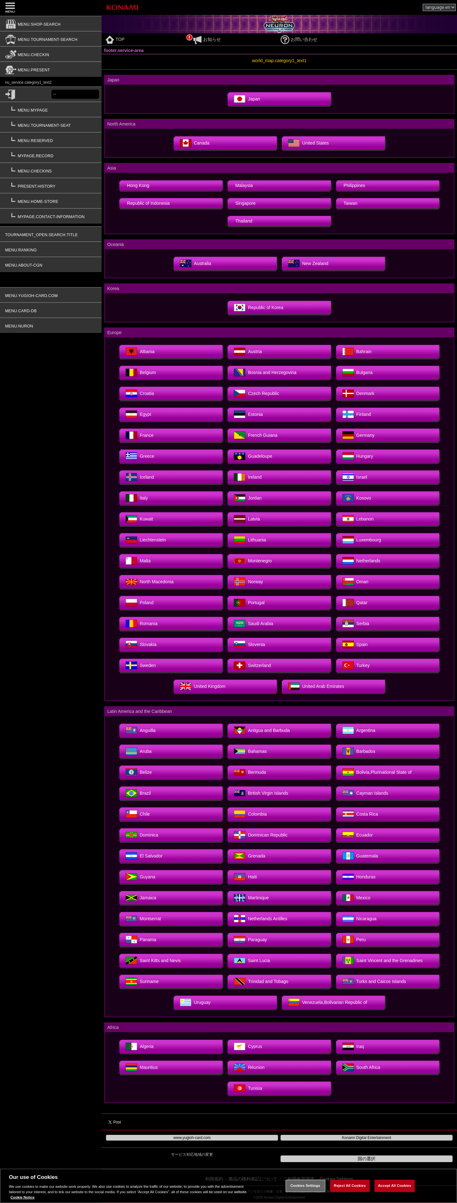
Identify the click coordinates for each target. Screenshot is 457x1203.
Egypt (138, 414)
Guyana (140, 877)
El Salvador (144, 856)
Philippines (354, 185)
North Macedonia (150, 582)
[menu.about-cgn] (51, 264)
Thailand (243, 220)
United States (308, 143)
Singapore (245, 203)
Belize (139, 772)
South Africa (361, 1067)
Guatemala (360, 856)
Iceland (140, 477)
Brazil (138, 793)
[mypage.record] (51, 155)
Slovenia (249, 644)
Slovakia (141, 644)
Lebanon (358, 519)
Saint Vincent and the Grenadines (382, 960)
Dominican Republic (261, 835)
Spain (355, 644)
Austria (248, 351)
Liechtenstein (146, 540)
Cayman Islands (365, 793)
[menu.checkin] (51, 54)
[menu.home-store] (51, 200)
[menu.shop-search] (51, 23)
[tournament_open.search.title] (51, 234)
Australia (195, 263)
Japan (247, 99)
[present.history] (51, 185)
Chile (138, 814)
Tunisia (248, 1088)
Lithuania (250, 540)
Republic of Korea (258, 307)
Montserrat (143, 919)
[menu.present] (51, 69)
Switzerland (252, 665)
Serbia (355, 623)
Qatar (355, 602)
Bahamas (250, 751)
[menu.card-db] (51, 310)
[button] (51, 175)
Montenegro (253, 561)
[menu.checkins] (51, 170)
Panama (141, 939)
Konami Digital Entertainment (366, 1137)
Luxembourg (361, 540)
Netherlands (361, 561)
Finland (356, 414)
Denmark (358, 393)
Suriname (142, 981)
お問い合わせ (299, 39)
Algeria (140, 1046)
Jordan (248, 498)
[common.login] (25, 94)
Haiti (245, 877)
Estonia (248, 414)
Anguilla (141, 730)
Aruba (138, 751)
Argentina (358, 730)
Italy (137, 498)
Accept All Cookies (394, 1185)
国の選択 (366, 1158)
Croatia (140, 393)
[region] (228, 1185)
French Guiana (255, 435)
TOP (115, 39)
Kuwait (139, 519)
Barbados (358, 751)
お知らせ (207, 39)
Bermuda (250, 772)
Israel (354, 477)
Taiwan (351, 203)
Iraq (353, 1046)
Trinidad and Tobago (261, 981)
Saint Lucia (252, 960)
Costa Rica (360, 814)
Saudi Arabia (253, 623)
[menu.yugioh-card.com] (51, 294)
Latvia (247, 519)
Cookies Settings (305, 1185)
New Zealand (308, 263)
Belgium (141, 372)
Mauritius (142, 1067)
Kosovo (356, 498)
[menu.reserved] (51, 139)
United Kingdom (203, 686)
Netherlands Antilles (260, 919)
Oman (355, 582)
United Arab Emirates (316, 686)
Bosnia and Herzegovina (265, 372)
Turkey (356, 665)
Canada (194, 143)
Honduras (359, 877)
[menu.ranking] (51, 249)
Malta (138, 561)
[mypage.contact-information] (51, 216)
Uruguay (195, 1002)
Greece (140, 456)
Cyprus (248, 1046)
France (140, 435)
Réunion (249, 1067)
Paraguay (250, 939)
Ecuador (357, 835)
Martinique (251, 898)
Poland (140, 602)
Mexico (356, 898)
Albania (140, 351)
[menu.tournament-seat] (51, 124)
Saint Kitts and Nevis (153, 960)
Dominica (142, 835)
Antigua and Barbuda (262, 730)
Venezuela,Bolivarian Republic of (327, 1002)
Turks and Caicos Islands (374, 981)
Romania (141, 623)
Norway (248, 582)
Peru (354, 939)
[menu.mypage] (51, 109)
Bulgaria (357, 372)
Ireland (248, 477)
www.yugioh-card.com (191, 1137)
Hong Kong (138, 185)
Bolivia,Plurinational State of (377, 772)
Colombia (250, 814)
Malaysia (244, 185)
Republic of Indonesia (148, 203)
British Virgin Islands (261, 793)
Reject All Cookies (350, 1185)
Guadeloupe (253, 456)
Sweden (141, 665)
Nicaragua (359, 919)
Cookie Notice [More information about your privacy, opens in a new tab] (22, 1197)
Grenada (249, 856)
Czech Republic (256, 393)
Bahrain (357, 351)
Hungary (357, 456)
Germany (358, 435)
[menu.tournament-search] (51, 38)
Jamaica (141, 898)
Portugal (249, 602)
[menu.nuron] (51, 325)
